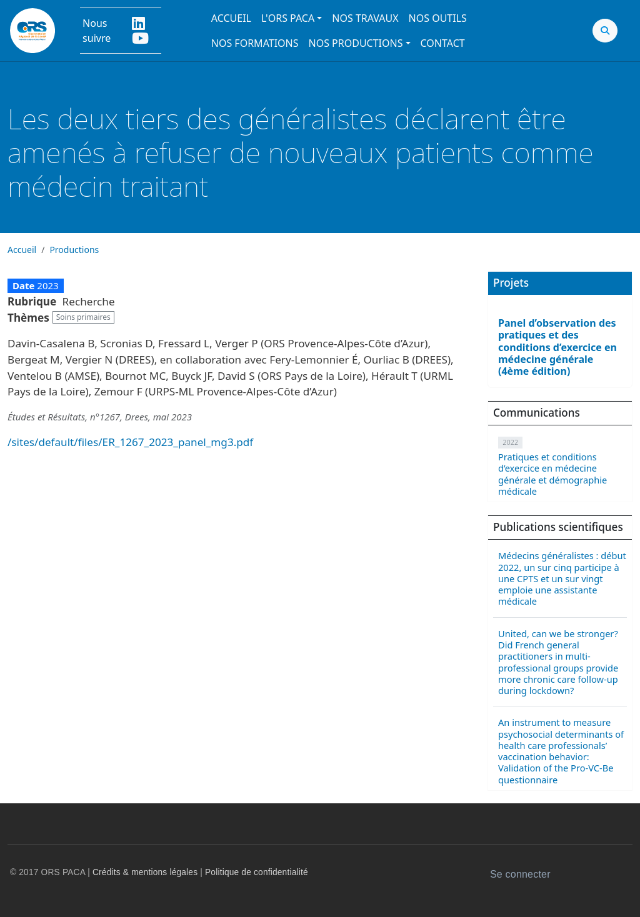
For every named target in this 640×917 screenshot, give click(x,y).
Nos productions (356, 43)
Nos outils (438, 18)
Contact (443, 43)
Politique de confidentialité (256, 872)
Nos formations (255, 43)
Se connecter (520, 874)
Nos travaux (365, 18)
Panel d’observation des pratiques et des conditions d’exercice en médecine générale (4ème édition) (557, 347)
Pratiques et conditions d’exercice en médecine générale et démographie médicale (552, 473)
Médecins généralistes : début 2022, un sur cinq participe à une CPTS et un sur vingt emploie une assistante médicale (562, 578)
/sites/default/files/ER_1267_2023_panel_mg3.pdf (130, 442)
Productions (74, 249)
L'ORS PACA (287, 18)
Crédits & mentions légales (145, 872)
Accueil (231, 18)
